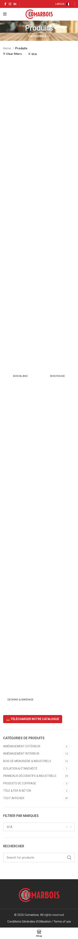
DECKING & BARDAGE (20, 699)
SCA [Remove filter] (34, 54)
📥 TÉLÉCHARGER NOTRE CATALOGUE (32, 719)
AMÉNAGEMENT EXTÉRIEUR (21, 746)
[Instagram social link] (9, 4)
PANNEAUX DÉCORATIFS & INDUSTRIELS (29, 776)
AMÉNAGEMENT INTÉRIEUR (21, 753)
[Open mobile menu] (5, 14)
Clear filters (14, 54)
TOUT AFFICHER (13, 798)
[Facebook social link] (5, 4)
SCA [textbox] (9, 827)
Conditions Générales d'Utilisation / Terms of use (39, 921)
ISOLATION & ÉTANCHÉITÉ (20, 768)
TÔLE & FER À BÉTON (17, 790)
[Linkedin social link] (14, 4)
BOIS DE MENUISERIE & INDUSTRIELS (27, 761)
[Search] (39, 857)
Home (7, 48)
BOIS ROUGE (57, 376)
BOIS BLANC (20, 376)
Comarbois (32, 914)
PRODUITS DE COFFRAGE (19, 783)
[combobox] (39, 827)
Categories (37, 36)
